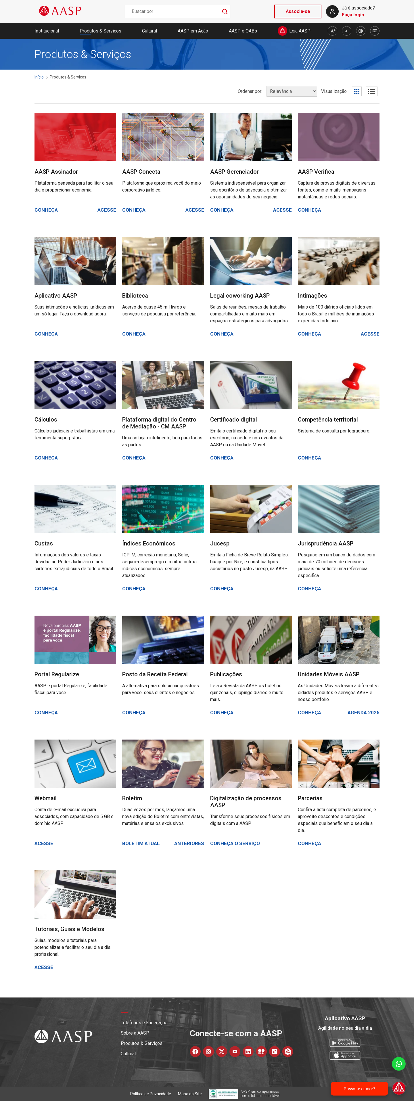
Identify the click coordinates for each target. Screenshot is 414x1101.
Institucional (46, 31)
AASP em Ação (193, 31)
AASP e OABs (243, 31)
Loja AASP (299, 31)
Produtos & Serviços (100, 31)
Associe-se (298, 11)
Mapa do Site (190, 1094)
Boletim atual (141, 843)
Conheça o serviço (235, 843)
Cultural (149, 31)
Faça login (353, 15)
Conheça (46, 210)
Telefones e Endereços (144, 1022)
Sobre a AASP (135, 1033)
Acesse (106, 210)
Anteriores (189, 843)
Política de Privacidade (150, 1094)
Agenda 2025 (363, 712)
